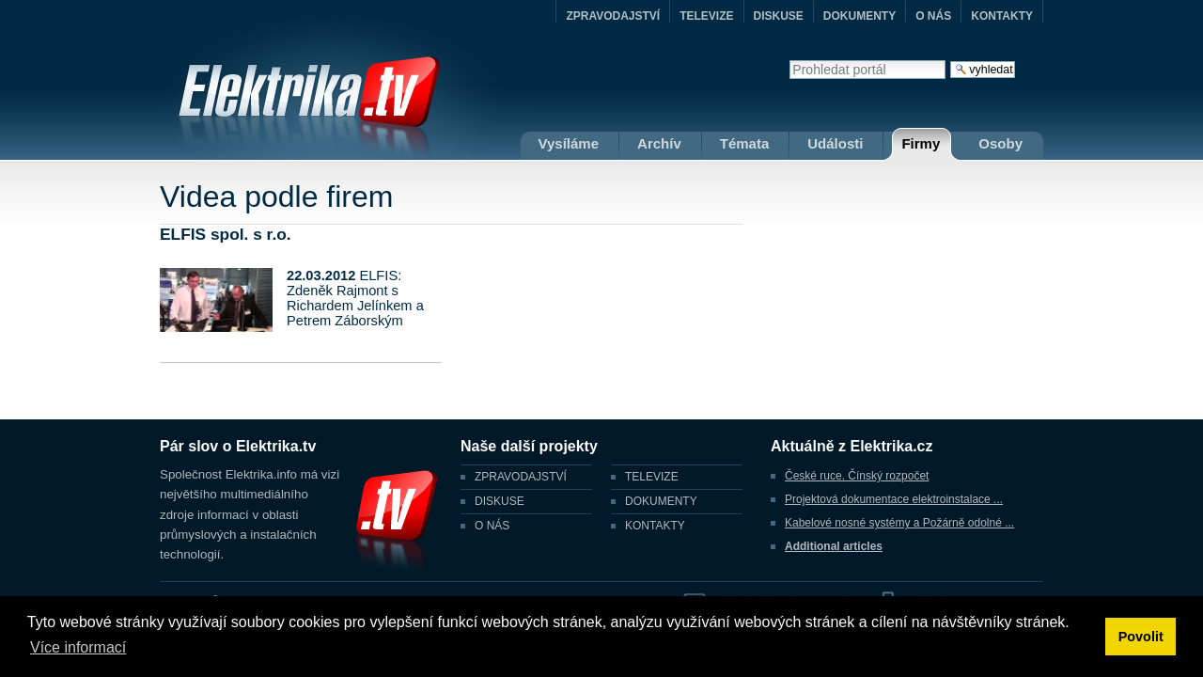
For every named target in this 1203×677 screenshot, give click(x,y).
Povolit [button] (1141, 636)
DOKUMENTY (859, 16)
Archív (659, 143)
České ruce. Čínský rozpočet (857, 475)
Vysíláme (569, 143)
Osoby (1000, 143)
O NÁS (933, 16)
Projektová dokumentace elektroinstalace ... (894, 499)
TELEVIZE (706, 16)
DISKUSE (779, 16)
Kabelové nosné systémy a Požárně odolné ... (899, 522)
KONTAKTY (1002, 16)
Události (835, 143)
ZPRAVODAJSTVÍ (613, 16)
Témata (745, 143)
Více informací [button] (78, 647)
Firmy (920, 143)
